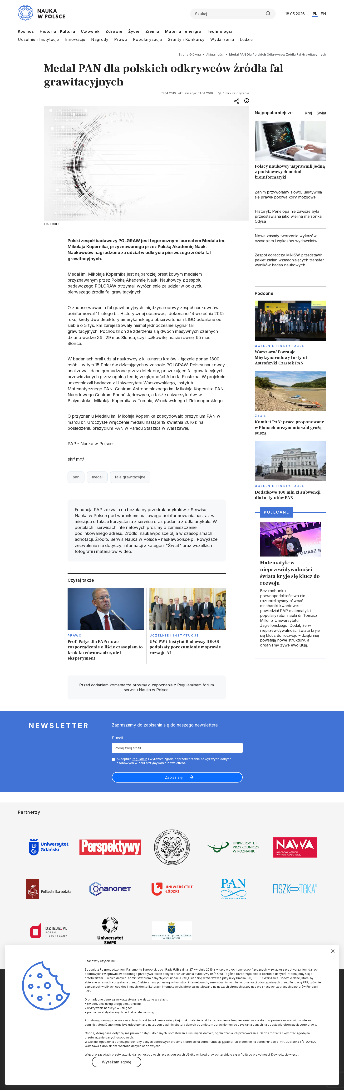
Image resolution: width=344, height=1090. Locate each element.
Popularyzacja (147, 39)
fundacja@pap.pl (221, 1041)
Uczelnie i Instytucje (38, 39)
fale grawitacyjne (130, 477)
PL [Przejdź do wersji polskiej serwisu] (315, 13)
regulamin (140, 759)
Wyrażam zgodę (116, 1062)
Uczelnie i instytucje (174, 635)
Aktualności (215, 54)
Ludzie (246, 39)
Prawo (120, 39)
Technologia (220, 31)
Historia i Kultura (57, 31)
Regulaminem (189, 685)
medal (97, 477)
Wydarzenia (222, 39)
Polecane (276, 512)
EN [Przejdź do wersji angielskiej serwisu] (323, 13)
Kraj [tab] (308, 113)
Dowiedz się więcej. (285, 1054)
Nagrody (99, 39)
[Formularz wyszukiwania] (233, 14)
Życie (134, 31)
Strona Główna (190, 54)
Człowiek (90, 31)
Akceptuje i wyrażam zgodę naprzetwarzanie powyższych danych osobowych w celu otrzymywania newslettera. (174, 761)
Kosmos (26, 31)
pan (76, 477)
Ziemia (152, 31)
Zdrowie (114, 31)
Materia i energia (183, 31)
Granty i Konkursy (186, 39)
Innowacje (75, 39)
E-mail (117, 738)
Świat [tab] (321, 113)
